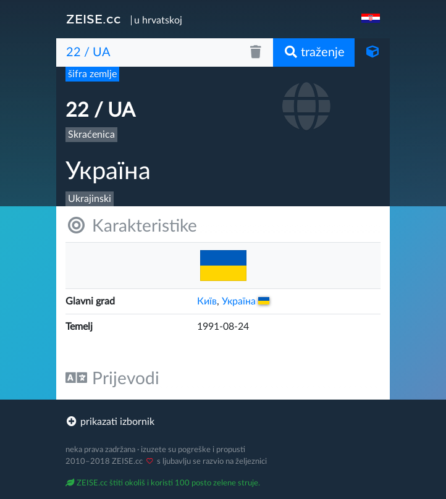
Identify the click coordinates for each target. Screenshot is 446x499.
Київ (207, 301)
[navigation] (372, 19)
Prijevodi (112, 378)
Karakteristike (131, 226)
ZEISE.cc (93, 19)
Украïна (245, 301)
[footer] (223, 421)
